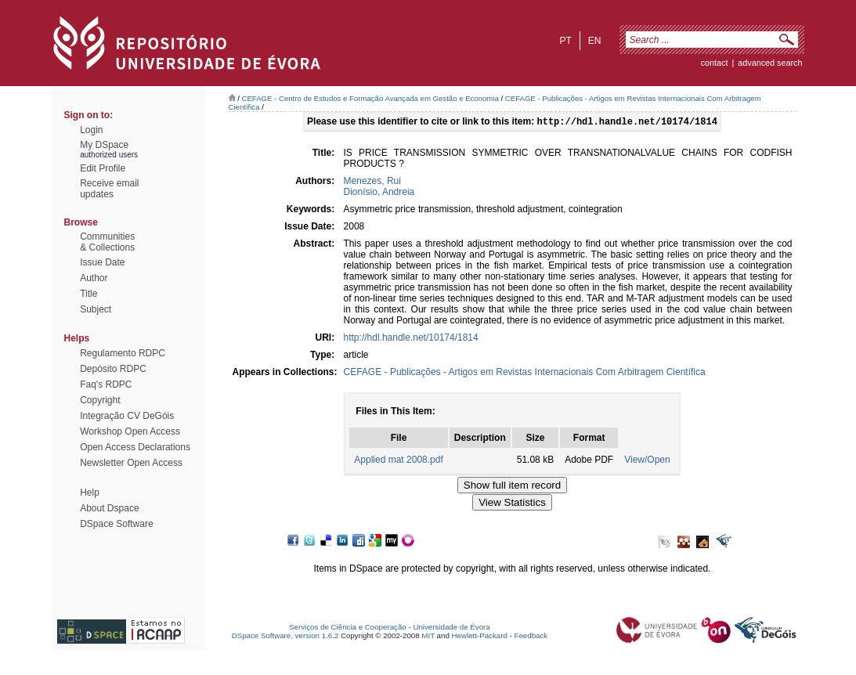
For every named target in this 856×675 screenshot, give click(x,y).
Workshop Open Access (130, 431)
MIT (428, 637)
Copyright (100, 400)
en (594, 40)
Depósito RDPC (113, 368)
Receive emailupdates (109, 189)
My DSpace (104, 144)
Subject (95, 309)
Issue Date (102, 262)
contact (714, 62)
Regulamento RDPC (122, 353)
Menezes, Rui (372, 182)
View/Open (647, 461)
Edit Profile (102, 168)
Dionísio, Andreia (379, 193)
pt (565, 40)
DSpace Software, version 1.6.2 (285, 637)
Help (89, 492)
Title (88, 293)
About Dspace (109, 508)
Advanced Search (770, 62)
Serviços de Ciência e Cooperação (347, 628)
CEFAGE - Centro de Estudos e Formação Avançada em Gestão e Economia (370, 98)
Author (93, 278)
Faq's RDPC (106, 384)
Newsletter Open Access (131, 462)
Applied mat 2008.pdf (398, 461)
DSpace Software (116, 523)
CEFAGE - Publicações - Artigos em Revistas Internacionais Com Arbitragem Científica (525, 373)
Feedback (530, 637)
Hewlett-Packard (479, 637)
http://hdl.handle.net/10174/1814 (411, 339)
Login (91, 130)
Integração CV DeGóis (127, 415)
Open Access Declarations (135, 447)
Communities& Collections (107, 242)
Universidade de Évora (451, 628)
